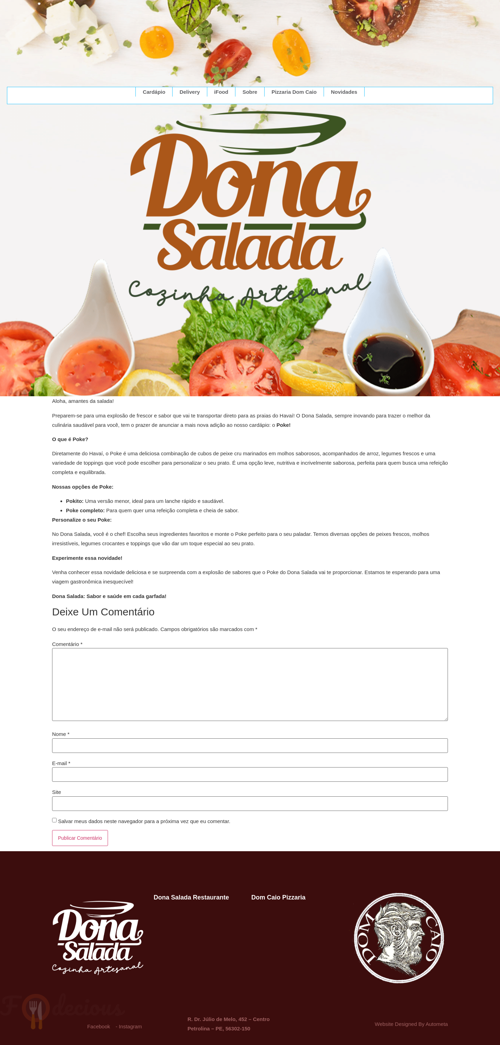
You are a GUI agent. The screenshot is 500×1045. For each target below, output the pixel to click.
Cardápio (154, 92)
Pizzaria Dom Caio (294, 92)
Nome (60, 734)
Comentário (67, 644)
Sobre (249, 92)
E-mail (61, 763)
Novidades (344, 92)
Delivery (190, 92)
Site (56, 792)
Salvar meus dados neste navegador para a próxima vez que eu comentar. (144, 821)
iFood (221, 92)
